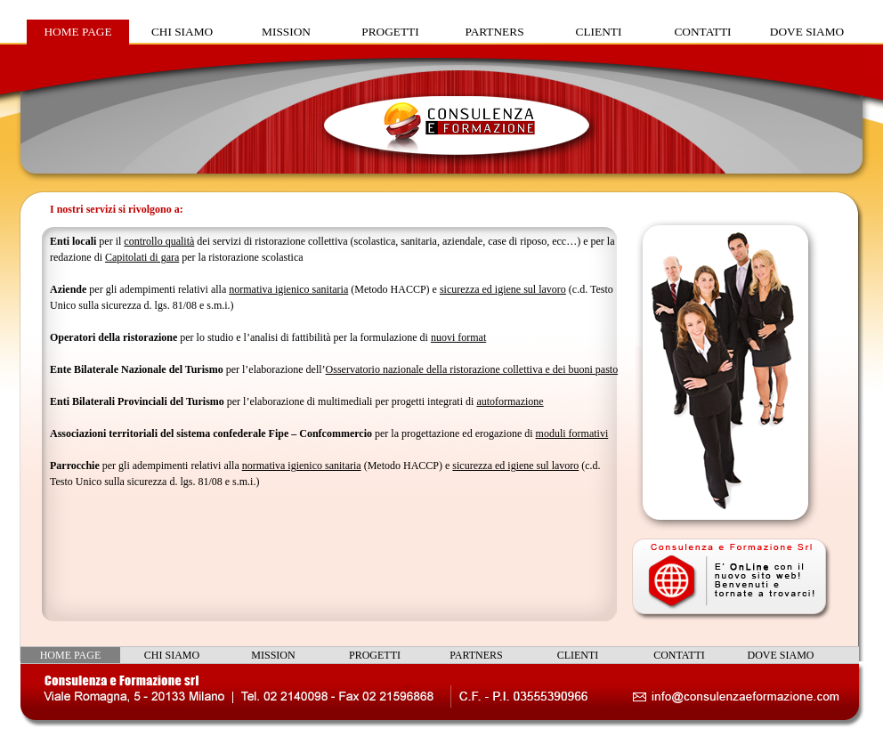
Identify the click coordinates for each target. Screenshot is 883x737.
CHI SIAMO (182, 31)
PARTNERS (494, 31)
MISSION (286, 31)
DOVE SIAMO (807, 31)
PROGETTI (389, 31)
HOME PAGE (77, 31)
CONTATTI (702, 31)
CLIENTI (599, 31)
